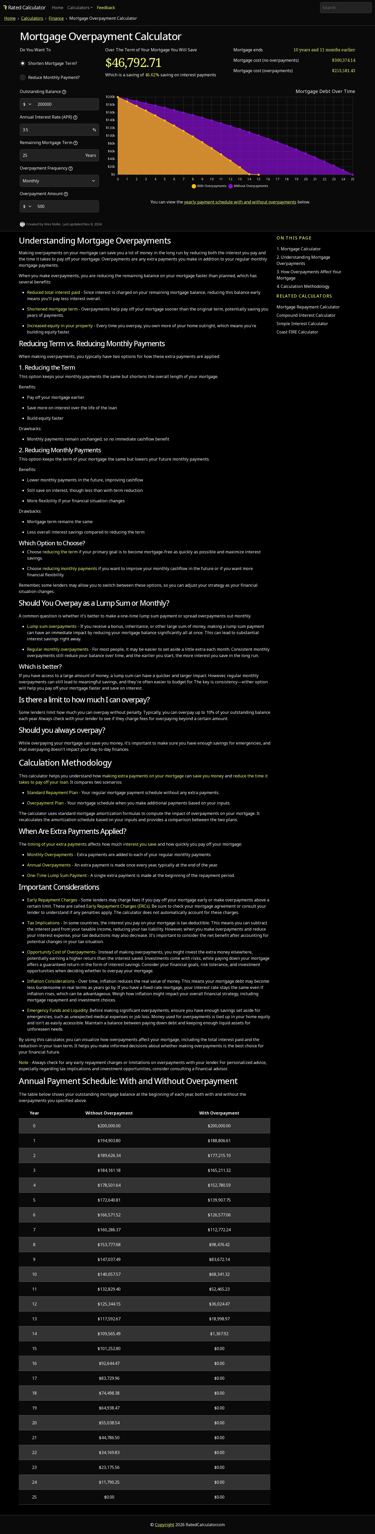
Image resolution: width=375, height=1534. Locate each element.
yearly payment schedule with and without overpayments (240, 202)
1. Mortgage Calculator (299, 249)
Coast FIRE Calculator (297, 332)
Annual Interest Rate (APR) (48, 117)
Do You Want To (35, 50)
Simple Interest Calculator (302, 323)
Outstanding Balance (43, 91)
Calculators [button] (78, 7)
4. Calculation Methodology (303, 286)
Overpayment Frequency (46, 168)
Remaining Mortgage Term (49, 142)
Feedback (106, 7)
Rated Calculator (24, 7)
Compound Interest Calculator (306, 315)
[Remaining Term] (51, 155)
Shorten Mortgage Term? (52, 63)
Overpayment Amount (44, 193)
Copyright (164, 1524)
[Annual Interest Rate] (55, 130)
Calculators (32, 18)
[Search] (346, 7)
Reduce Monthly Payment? (54, 77)
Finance (56, 18)
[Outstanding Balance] (67, 104)
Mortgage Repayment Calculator (308, 307)
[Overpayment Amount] (67, 206)
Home (57, 7)
